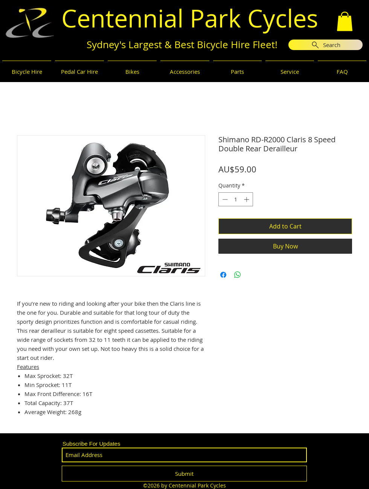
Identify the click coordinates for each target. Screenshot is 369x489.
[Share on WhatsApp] (237, 274)
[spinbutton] (235, 199)
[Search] (325, 45)
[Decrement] (224, 199)
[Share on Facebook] (223, 274)
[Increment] (247, 199)
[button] (345, 21)
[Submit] (184, 473)
